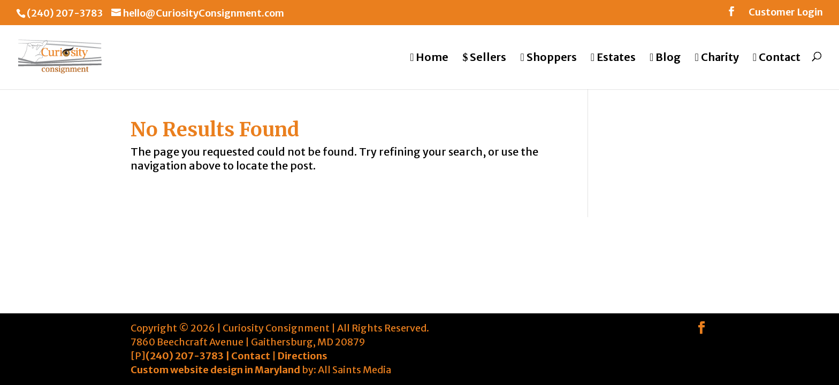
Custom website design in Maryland (215, 370)
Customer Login (786, 12)
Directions (302, 356)
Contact (250, 356)
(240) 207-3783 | (188, 356)
